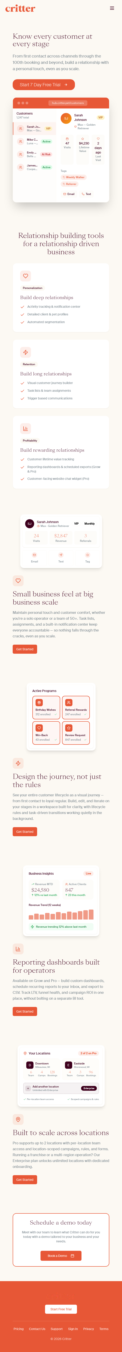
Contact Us (37, 1329)
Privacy (88, 1329)
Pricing (19, 1329)
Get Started (24, 649)
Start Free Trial (61, 1309)
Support (57, 1329)
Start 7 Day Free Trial (44, 85)
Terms (103, 1329)
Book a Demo (61, 1256)
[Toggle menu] (112, 8)
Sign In (73, 1329)
